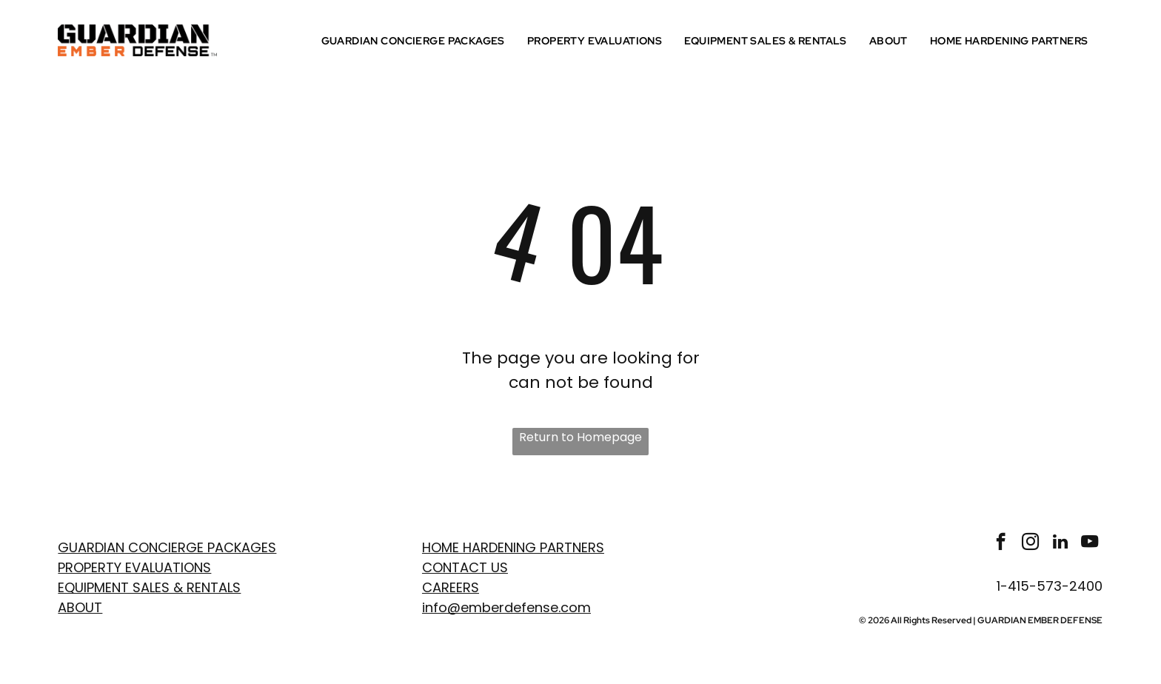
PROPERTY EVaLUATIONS (134, 567)
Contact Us (465, 567)
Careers (450, 587)
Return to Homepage (580, 437)
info (434, 607)
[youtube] (1090, 543)
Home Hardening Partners (513, 547)
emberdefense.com (526, 607)
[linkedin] (1060, 543)
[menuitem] (417, 40)
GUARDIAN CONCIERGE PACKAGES (167, 547)
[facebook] (1001, 543)
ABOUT (80, 607)
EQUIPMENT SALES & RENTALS (149, 587)
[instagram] (1030, 543)
